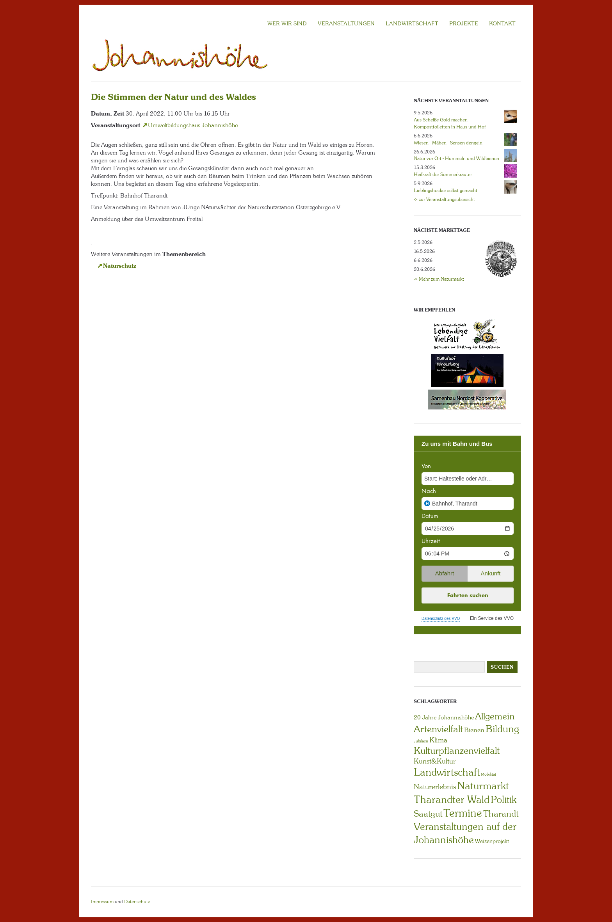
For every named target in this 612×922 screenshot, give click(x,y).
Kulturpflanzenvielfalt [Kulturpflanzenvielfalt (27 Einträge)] (457, 750)
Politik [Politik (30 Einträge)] (503, 799)
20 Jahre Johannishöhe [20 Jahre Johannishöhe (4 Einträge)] (444, 717)
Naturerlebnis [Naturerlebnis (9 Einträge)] (435, 787)
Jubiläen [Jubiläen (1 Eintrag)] (421, 741)
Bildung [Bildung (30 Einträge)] (502, 729)
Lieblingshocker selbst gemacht (445, 190)
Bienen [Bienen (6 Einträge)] (474, 730)
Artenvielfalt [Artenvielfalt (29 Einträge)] (438, 729)
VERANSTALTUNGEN (346, 23)
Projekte (463, 23)
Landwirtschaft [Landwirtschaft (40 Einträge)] (447, 772)
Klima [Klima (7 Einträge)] (438, 740)
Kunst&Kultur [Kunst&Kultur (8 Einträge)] (435, 761)
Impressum (102, 902)
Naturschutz (119, 265)
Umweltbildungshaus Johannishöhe (193, 125)
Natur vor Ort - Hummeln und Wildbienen (456, 158)
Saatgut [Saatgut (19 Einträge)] (428, 813)
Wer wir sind (287, 23)
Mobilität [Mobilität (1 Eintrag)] (488, 774)
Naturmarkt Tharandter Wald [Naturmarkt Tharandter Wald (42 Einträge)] (461, 792)
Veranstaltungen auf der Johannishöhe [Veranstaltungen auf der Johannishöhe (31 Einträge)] (465, 833)
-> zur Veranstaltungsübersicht (444, 199)
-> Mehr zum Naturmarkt (439, 279)
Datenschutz (137, 902)
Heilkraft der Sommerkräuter (443, 174)
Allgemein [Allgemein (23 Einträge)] (494, 716)
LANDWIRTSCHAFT (412, 23)
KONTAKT (502, 23)
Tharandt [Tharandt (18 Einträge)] (500, 813)
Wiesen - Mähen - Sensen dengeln (448, 143)
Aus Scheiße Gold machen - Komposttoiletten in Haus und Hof (450, 123)
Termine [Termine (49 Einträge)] (462, 813)
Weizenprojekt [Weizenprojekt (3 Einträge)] (492, 841)
